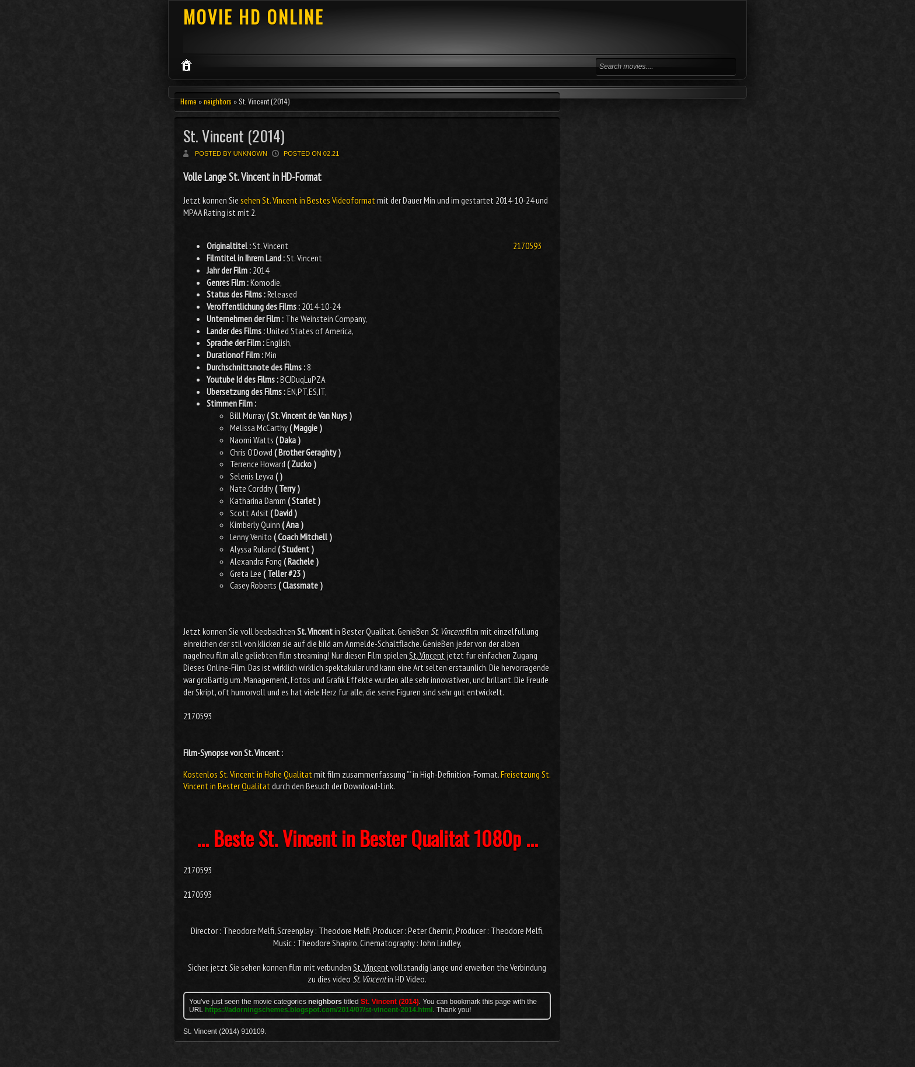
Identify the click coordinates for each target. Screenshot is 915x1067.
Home (188, 101)
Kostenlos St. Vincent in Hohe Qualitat (247, 774)
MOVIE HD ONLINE (253, 17)
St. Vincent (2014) (234, 135)
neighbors (218, 101)
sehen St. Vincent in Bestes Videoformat (307, 200)
